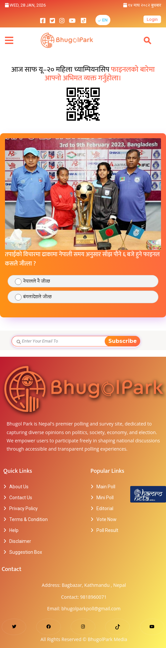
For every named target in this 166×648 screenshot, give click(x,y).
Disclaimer (20, 541)
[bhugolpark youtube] (72, 20)
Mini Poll (105, 497)
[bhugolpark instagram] (62, 20)
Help (14, 530)
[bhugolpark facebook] (42, 20)
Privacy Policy (23, 508)
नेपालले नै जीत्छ (36, 281)
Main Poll (105, 486)
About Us (18, 486)
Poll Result (107, 530)
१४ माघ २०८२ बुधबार (142, 5)
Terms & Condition (28, 519)
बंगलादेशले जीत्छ (37, 297)
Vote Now (106, 519)
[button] (102, 20)
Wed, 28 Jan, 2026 (25, 5)
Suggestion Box (25, 552)
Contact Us (20, 497)
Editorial (104, 508)
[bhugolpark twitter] (52, 20)
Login (152, 19)
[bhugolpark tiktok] (87, 20)
